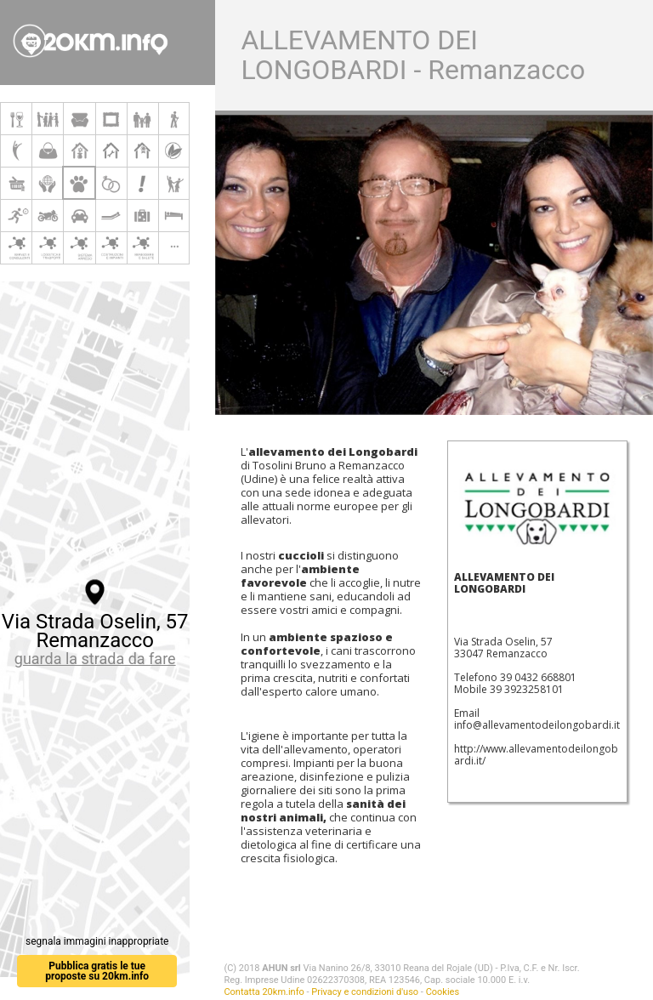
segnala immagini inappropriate (97, 941)
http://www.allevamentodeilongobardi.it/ (536, 754)
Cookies (442, 991)
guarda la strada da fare (95, 659)
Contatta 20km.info (264, 991)
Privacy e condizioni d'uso (364, 991)
